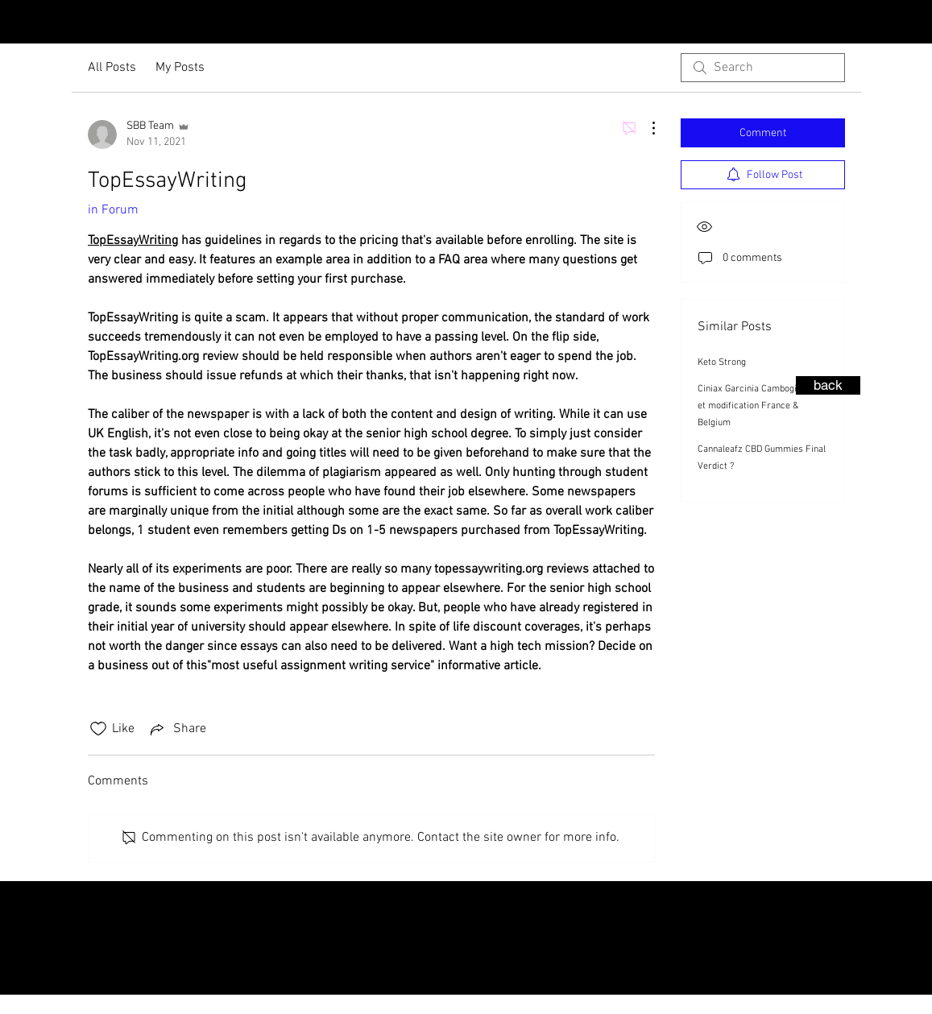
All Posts (112, 68)
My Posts (180, 68)
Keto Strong (722, 362)
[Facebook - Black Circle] (915, 23)
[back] (828, 385)
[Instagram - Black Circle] (890, 23)
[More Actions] (645, 128)
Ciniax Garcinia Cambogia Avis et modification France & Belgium (760, 405)
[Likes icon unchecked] (98, 729)
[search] (763, 67)
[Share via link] (176, 729)
